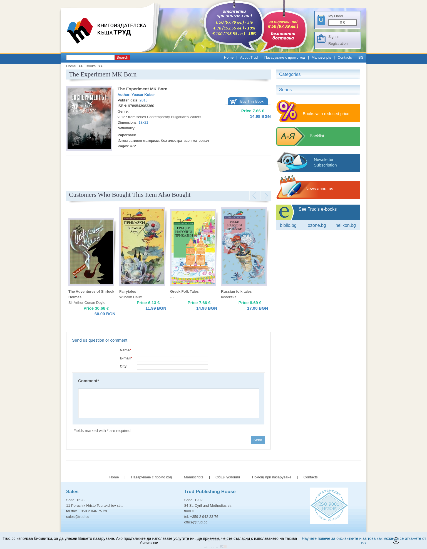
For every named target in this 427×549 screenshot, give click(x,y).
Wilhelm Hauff (130, 297)
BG (361, 57)
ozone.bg (317, 225)
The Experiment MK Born (142, 88)
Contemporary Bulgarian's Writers (174, 117)
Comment (88, 380)
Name (125, 350)
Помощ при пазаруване (272, 477)
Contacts (345, 57)
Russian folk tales (236, 291)
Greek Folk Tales (184, 291)
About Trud (249, 57)
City (123, 366)
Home (229, 57)
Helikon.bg (346, 225)
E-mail (126, 358)
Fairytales (127, 291)
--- (172, 297)
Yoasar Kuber (143, 95)
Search (122, 57)
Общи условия (227, 477)
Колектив (228, 297)
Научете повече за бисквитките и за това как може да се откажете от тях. (364, 540)
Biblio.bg (288, 225)
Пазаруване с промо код (284, 57)
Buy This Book (252, 101)
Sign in (333, 36)
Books (91, 66)
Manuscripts (321, 57)
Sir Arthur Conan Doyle (86, 302)
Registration (337, 43)
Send (258, 440)
